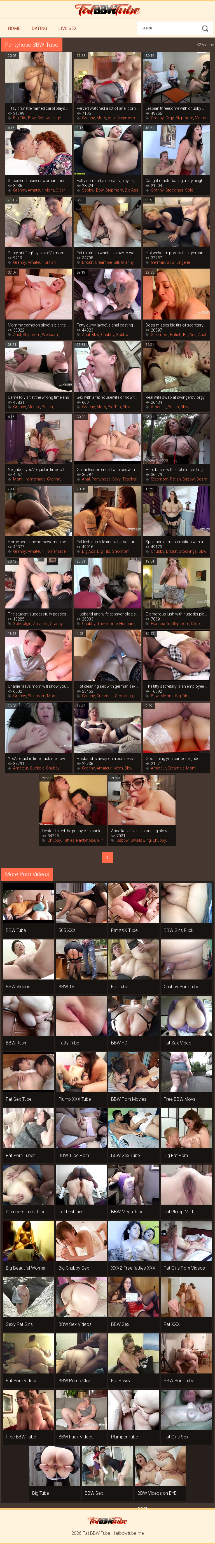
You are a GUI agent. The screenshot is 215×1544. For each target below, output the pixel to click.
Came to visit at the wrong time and (38, 397)
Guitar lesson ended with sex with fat (107, 469)
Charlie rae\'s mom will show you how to (38, 686)
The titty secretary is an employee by (176, 686)
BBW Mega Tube (127, 1211)
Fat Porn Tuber (20, 1155)
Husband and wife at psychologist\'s (107, 614)
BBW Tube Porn (74, 1155)
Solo (189, 190)
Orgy (169, 118)
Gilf (116, 262)
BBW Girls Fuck (178, 930)
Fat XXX (172, 1324)
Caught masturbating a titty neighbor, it (176, 180)
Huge (56, 118)
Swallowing (140, 840)
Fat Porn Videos (22, 1380)
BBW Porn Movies (128, 1099)
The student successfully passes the (38, 614)
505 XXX (67, 930)
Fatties (68, 840)
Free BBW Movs (179, 1099)
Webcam (50, 334)
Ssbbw (44, 118)
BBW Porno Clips (75, 1380)
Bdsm (202, 479)
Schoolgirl (22, 623)
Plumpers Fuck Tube (26, 1211)
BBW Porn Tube (179, 1380)
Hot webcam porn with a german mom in (176, 253)
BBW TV (66, 986)
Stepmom (126, 118)
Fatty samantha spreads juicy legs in (107, 180)
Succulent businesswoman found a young (38, 180)
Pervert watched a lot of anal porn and (107, 108)
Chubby (107, 334)
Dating (39, 28)
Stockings (174, 190)
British (50, 262)
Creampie (103, 262)
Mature (201, 118)
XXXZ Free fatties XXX (133, 1268)
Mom (101, 118)
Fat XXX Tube (124, 930)
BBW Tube (16, 930)
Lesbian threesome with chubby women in (176, 108)
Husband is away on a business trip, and (107, 758)
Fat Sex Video (177, 1043)
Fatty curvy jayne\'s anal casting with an (107, 325)
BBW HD (119, 1043)
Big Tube (40, 1493)
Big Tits (19, 118)
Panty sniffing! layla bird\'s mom (36, 253)
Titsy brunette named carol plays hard (38, 108)
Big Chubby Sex (74, 1268)
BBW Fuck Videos (76, 1437)
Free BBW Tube (21, 1437)
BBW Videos (18, 986)
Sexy (116, 479)
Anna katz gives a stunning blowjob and (142, 831)
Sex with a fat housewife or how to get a (107, 397)
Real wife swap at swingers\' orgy (175, 397)
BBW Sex (120, 1324)
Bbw (32, 118)
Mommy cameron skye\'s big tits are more (38, 325)
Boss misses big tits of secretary (175, 325)
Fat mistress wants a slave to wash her (107, 253)
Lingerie (183, 262)
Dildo (195, 623)
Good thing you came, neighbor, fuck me (176, 758)
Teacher (129, 479)
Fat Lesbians (71, 1211)
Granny (88, 118)
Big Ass (131, 190)
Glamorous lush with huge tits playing (176, 614)
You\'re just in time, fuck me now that (38, 758)
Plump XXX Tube (75, 1099)
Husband (127, 623)
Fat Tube (119, 986)
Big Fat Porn (176, 1155)
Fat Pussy (120, 1380)
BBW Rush (16, 1043)
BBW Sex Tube (125, 1155)
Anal (112, 118)
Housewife (160, 623)
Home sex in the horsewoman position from (38, 542)
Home (14, 28)
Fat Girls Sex (176, 1437)
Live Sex (67, 28)
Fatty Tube (69, 1043)
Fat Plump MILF (179, 1211)
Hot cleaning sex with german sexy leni (107, 686)
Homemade (34, 479)
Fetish (175, 479)
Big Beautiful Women (26, 1268)
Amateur (35, 190)
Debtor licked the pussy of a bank (71, 831)
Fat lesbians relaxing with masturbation (107, 542)
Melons (167, 696)
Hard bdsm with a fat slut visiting (174, 469)
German (158, 262)
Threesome (107, 623)
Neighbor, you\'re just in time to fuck (38, 469)
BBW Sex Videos (75, 1324)
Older (60, 190)
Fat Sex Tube (19, 1099)
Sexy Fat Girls (19, 1324)
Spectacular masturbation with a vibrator (176, 542)
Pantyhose (101, 479)
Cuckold (37, 768)
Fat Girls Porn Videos (184, 1268)
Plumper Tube (124, 1437)
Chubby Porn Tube (181, 986)
